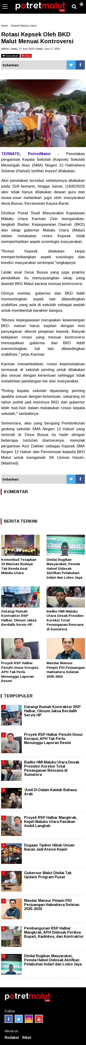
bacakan (10, 55)
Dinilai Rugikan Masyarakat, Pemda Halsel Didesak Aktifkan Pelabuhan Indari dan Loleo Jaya (64, 568)
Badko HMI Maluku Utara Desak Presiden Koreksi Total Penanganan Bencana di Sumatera (65, 620)
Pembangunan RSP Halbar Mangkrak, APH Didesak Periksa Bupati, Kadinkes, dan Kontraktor (54, 932)
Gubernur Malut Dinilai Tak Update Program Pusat (48, 875)
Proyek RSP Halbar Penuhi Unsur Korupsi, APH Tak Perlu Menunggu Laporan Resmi (20, 672)
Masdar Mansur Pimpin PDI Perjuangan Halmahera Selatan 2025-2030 (51, 905)
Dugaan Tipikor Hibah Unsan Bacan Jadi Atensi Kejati (49, 847)
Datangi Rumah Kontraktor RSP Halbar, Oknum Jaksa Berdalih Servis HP (52, 711)
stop (26, 55)
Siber (27, 1038)
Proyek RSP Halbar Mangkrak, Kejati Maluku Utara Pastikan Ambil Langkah (50, 822)
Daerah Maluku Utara (24, 25)
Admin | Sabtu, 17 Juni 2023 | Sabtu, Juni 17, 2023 (30, 48)
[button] (81, 2)
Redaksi (12, 1038)
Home (4, 25)
